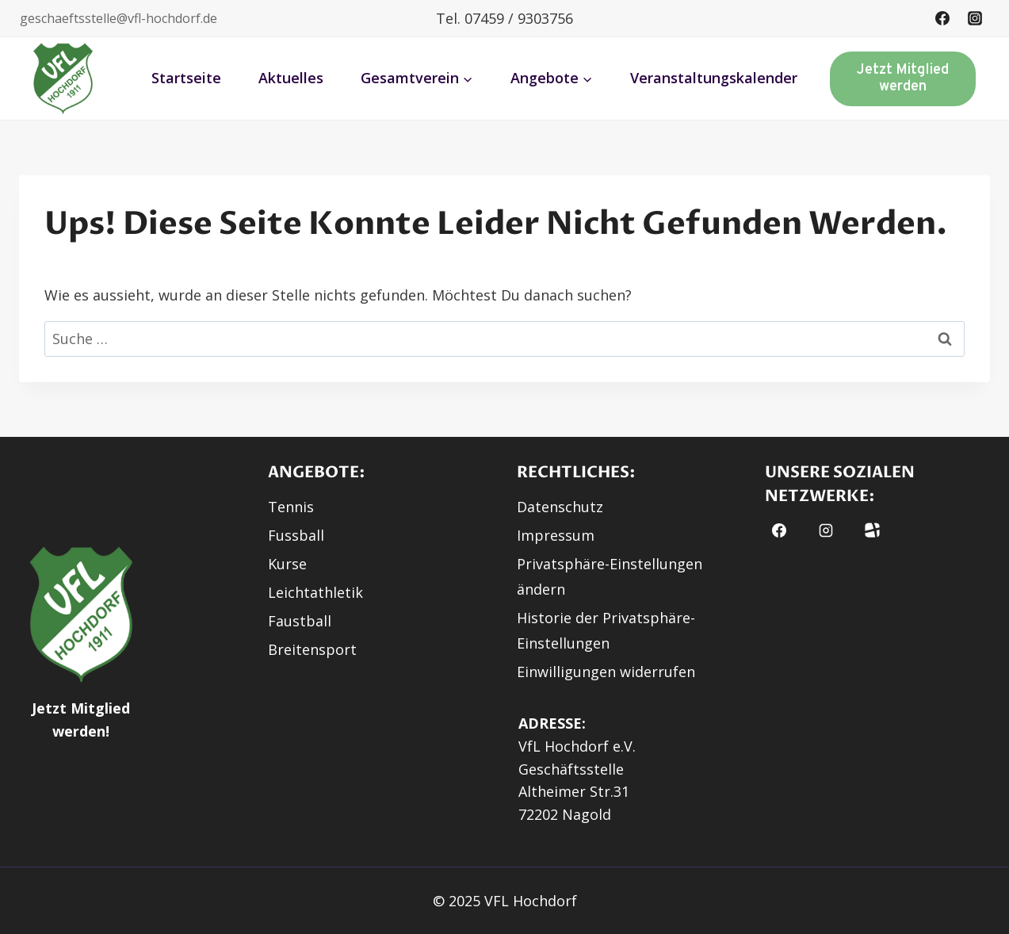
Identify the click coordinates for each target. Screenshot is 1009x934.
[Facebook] (942, 18)
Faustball (299, 620)
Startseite (186, 77)
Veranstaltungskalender (713, 77)
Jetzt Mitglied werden (903, 79)
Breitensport (312, 649)
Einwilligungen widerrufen (606, 671)
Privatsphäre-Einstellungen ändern (609, 576)
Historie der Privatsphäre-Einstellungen (606, 630)
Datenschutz (560, 506)
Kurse (287, 563)
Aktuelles (290, 77)
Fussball (296, 535)
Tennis (291, 506)
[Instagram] (975, 18)
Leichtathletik (315, 592)
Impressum (555, 535)
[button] (63, 78)
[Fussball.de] (872, 530)
